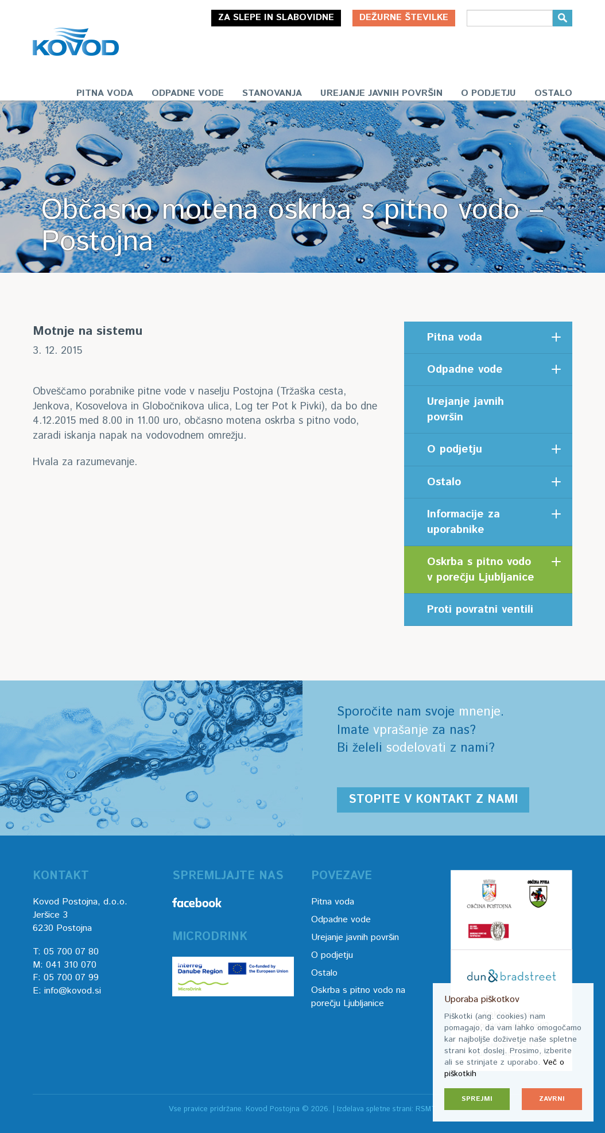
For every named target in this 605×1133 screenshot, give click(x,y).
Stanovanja (272, 93)
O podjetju (488, 93)
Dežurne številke (403, 17)
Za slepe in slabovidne (276, 17)
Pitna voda (104, 93)
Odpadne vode (188, 93)
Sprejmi (476, 1099)
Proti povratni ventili (480, 609)
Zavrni (552, 1099)
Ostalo (553, 93)
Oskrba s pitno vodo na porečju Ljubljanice (358, 997)
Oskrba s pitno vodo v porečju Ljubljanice (480, 569)
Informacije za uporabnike (463, 522)
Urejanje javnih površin (381, 93)
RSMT (426, 1109)
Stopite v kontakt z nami (433, 799)
